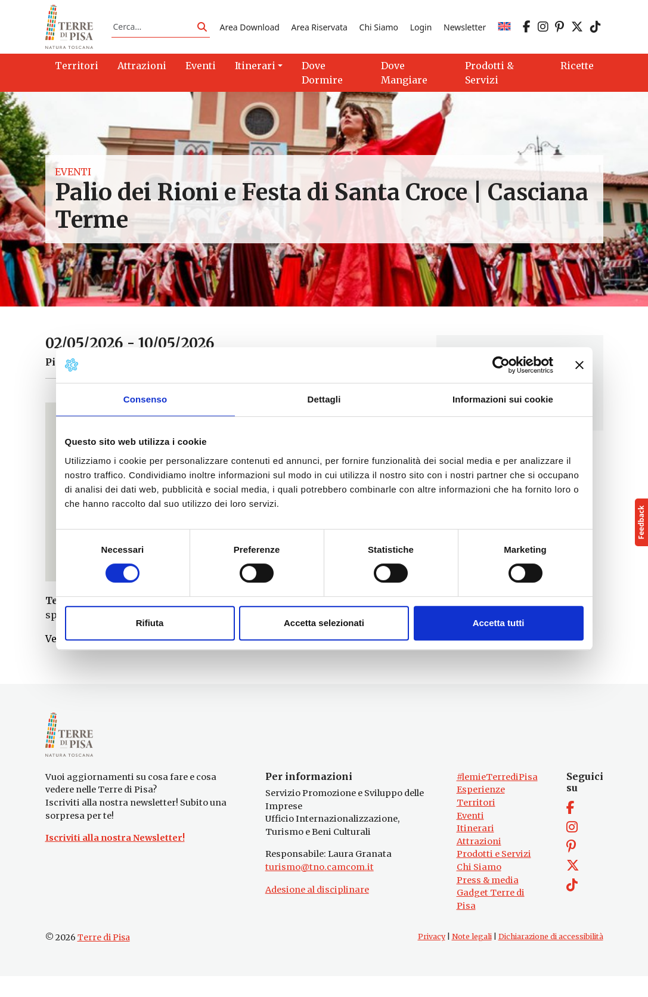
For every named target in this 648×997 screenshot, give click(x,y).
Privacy (431, 957)
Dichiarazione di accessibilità (550, 957)
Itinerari (475, 849)
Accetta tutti (499, 623)
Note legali (472, 957)
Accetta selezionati (324, 623)
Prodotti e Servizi (494, 874)
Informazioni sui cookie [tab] (502, 399)
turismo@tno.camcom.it (319, 888)
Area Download (249, 32)
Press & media (488, 900)
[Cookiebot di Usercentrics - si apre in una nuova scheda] (501, 365)
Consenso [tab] (145, 399)
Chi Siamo (378, 32)
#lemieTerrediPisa (497, 797)
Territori (476, 823)
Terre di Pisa (103, 958)
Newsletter (465, 32)
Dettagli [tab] (324, 399)
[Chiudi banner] (579, 365)
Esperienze (481, 810)
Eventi (73, 182)
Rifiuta (150, 623)
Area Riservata (320, 32)
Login (421, 32)
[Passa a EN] (504, 32)
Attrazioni (479, 862)
